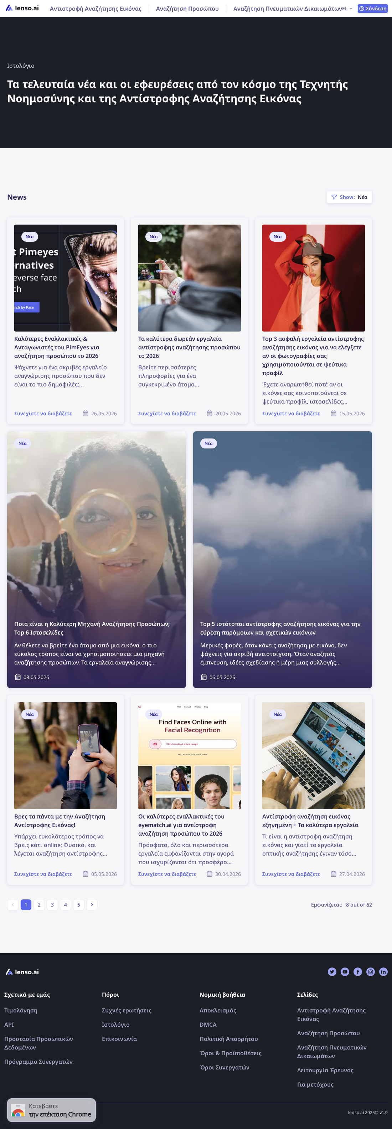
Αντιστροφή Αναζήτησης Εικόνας (95, 8)
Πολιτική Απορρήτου (229, 1039)
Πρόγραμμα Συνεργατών (38, 1062)
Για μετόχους (315, 1084)
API (9, 1024)
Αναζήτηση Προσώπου (187, 8)
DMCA (208, 1024)
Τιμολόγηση (20, 1010)
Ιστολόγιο (116, 1024)
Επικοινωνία (119, 1039)
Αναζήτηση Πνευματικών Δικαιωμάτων (287, 8)
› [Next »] (92, 904)
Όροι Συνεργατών (224, 1067)
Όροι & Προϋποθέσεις (231, 1053)
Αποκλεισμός (218, 1010)
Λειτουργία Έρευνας (325, 1070)
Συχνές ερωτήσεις (126, 1010)
